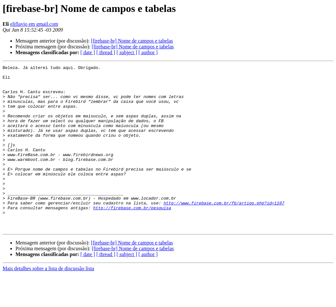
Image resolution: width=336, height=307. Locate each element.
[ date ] (87, 52)
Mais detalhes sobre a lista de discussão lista (48, 301)
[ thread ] (105, 52)
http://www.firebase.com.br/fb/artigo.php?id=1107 (223, 231)
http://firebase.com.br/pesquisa (132, 237)
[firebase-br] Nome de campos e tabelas (132, 41)
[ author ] (148, 52)
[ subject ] (126, 52)
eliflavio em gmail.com (34, 24)
